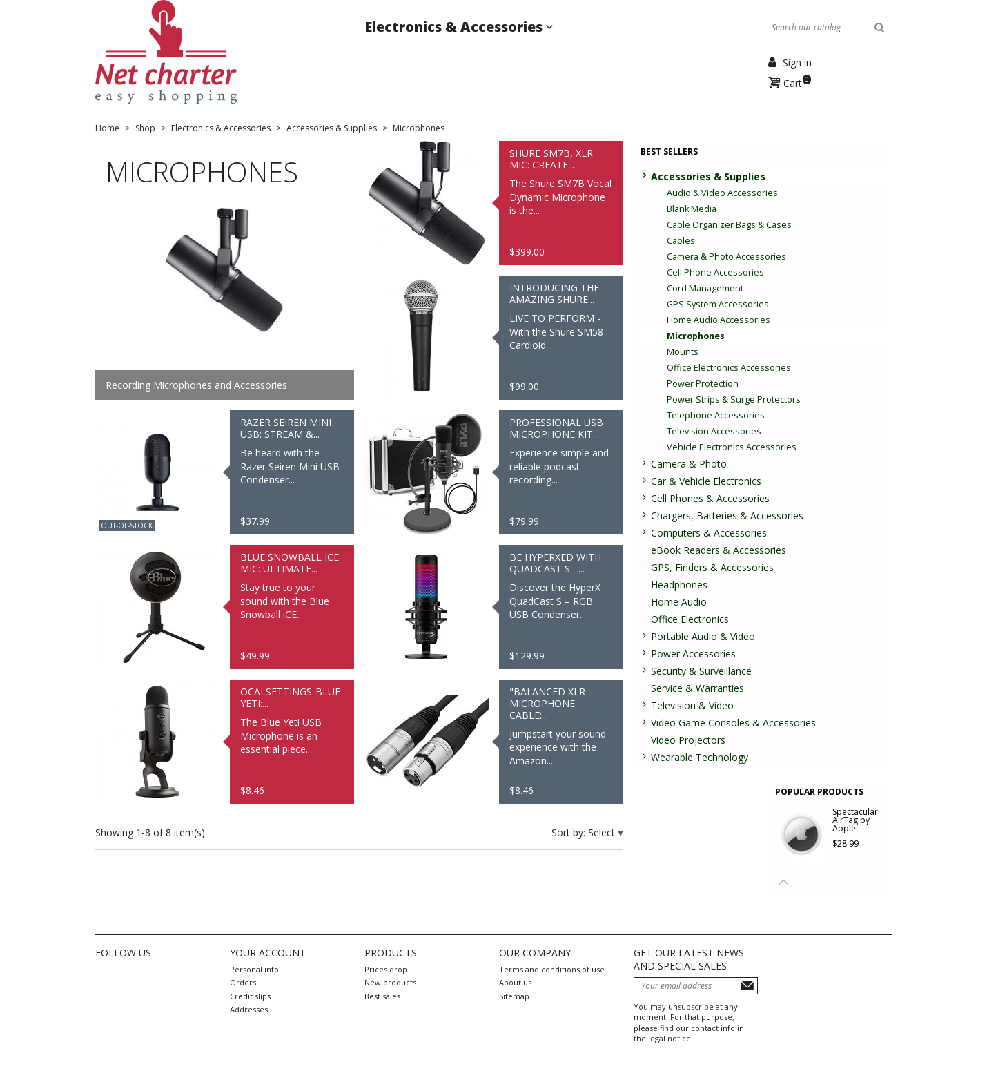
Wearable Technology (699, 757)
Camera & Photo (689, 463)
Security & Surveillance (701, 670)
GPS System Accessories (718, 304)
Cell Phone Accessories (715, 272)
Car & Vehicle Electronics (706, 481)
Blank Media (691, 209)
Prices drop (385, 969)
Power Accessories (693, 653)
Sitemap (514, 996)
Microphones (696, 336)
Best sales (382, 996)
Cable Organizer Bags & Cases (729, 225)
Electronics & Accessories (455, 26)
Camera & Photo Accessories (726, 256)
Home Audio (679, 601)
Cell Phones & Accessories (710, 498)
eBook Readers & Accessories (718, 550)
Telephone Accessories (716, 415)
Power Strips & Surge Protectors (734, 399)
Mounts (682, 352)
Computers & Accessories (709, 532)
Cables (681, 241)
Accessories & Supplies (708, 176)
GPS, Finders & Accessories (712, 567)
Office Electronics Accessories (729, 368)
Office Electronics (690, 619)
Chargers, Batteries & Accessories (727, 515)
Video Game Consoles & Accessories (733, 722)
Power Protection (703, 383)
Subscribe (747, 985)
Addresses (249, 1009)
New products (390, 982)
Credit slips (250, 996)
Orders (243, 982)
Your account (268, 952)
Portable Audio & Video (703, 636)
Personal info (254, 969)
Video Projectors (688, 739)
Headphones (679, 584)
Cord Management (705, 288)
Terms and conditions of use (552, 969)
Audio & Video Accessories (722, 193)
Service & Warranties (697, 688)
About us (515, 982)
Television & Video (692, 705)
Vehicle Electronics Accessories (732, 447)
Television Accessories (714, 431)
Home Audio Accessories (718, 320)
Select (603, 832)
